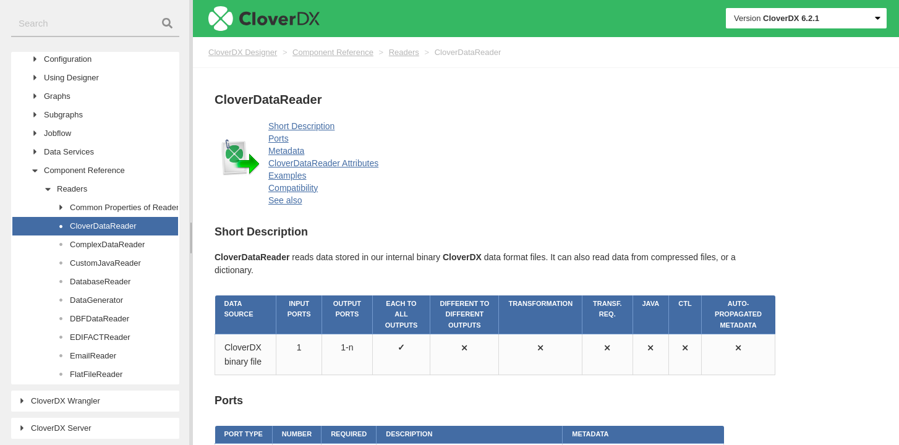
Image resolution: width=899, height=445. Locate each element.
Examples (287, 175)
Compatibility (293, 188)
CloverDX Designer (242, 52)
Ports (278, 138)
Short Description (301, 126)
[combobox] (95, 24)
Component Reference (332, 52)
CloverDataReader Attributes (323, 163)
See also (285, 200)
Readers (404, 52)
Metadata (286, 151)
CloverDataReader (468, 52)
